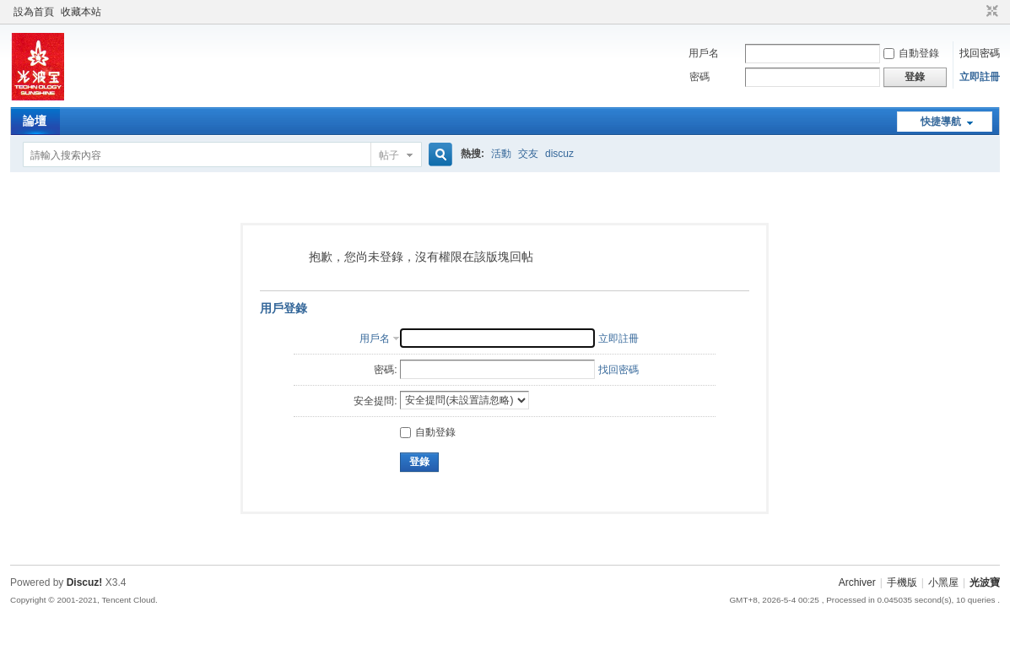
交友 (528, 154)
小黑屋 (943, 582)
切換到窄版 (990, 11)
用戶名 (704, 53)
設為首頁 (34, 12)
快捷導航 (941, 121)
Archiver (857, 582)
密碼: (385, 370)
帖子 (389, 155)
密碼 (699, 77)
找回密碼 (979, 53)
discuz (559, 154)
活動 (501, 154)
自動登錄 (911, 53)
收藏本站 (81, 12)
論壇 (34, 120)
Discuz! (85, 582)
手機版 (902, 582)
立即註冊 (979, 77)
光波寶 (984, 582)
